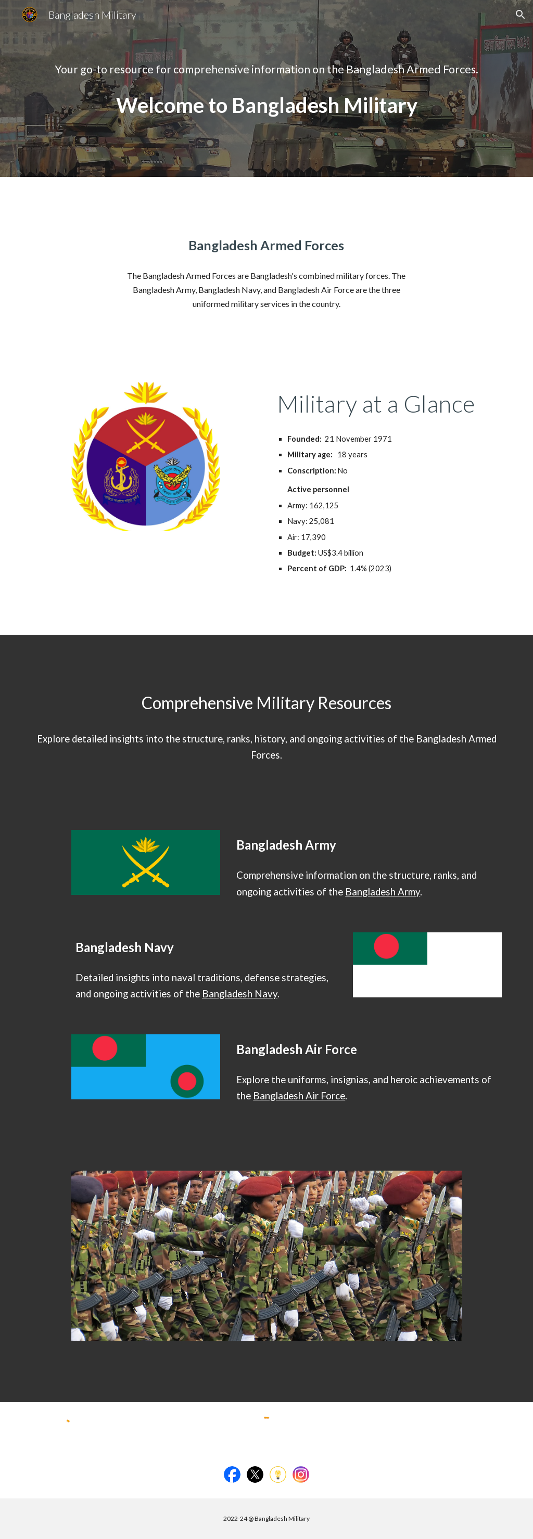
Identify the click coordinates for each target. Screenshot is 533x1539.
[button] (520, 14)
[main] (266, 69)
